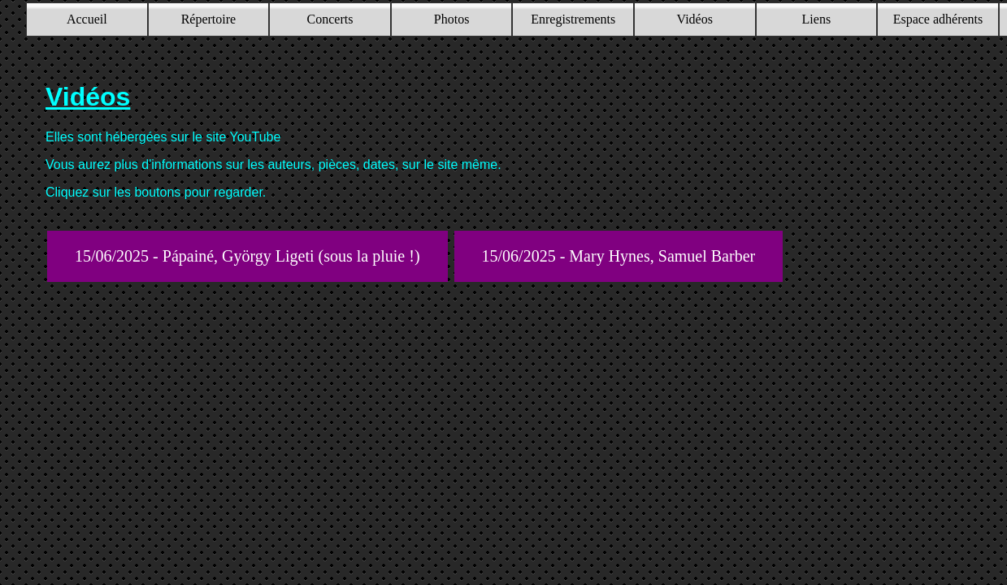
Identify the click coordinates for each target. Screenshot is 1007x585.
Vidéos (695, 19)
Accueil (87, 19)
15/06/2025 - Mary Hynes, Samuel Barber (619, 256)
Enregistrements (573, 19)
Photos (452, 19)
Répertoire (209, 19)
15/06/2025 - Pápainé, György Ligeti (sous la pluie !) (247, 256)
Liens (816, 19)
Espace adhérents (938, 19)
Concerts (330, 19)
